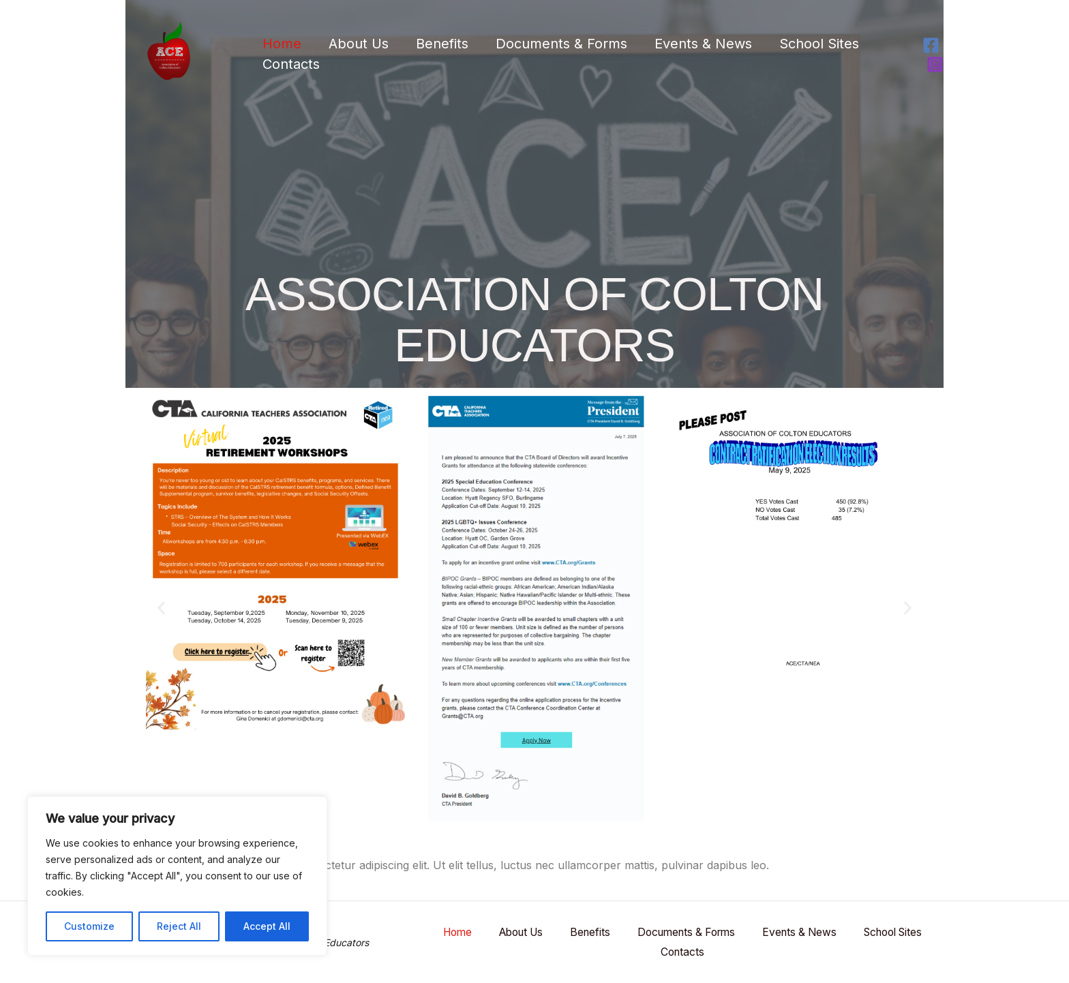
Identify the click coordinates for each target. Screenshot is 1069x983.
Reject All (179, 926)
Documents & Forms (561, 43)
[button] (161, 607)
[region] (177, 876)
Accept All (266, 926)
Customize (89, 926)
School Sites (819, 43)
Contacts (291, 64)
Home (281, 43)
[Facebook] (930, 45)
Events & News (703, 43)
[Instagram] (935, 64)
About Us (359, 43)
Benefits (442, 43)
